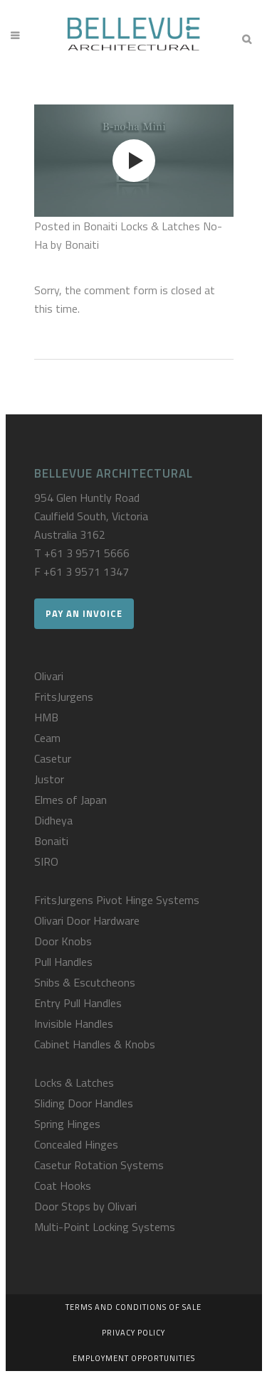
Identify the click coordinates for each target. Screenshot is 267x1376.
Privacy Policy (133, 1332)
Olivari (48, 676)
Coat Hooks (62, 1185)
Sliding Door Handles (83, 1103)
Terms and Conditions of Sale (133, 1307)
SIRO (46, 861)
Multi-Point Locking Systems (104, 1227)
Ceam (47, 738)
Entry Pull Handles (78, 1003)
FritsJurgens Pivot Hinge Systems (116, 900)
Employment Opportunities (134, 1358)
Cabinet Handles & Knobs (94, 1044)
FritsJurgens (63, 696)
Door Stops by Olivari (85, 1206)
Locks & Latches (74, 1082)
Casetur (52, 758)
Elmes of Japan (70, 799)
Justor (49, 779)
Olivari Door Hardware (87, 920)
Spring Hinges (67, 1124)
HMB (46, 717)
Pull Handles (63, 961)
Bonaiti (51, 841)
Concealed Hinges (76, 1144)
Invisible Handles (73, 1023)
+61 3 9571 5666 (87, 552)
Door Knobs (63, 941)
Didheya (53, 820)
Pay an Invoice (84, 613)
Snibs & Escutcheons (84, 982)
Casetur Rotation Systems (99, 1165)
